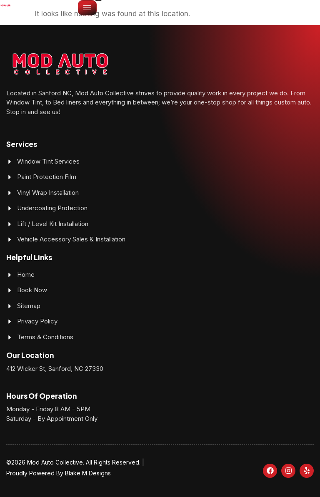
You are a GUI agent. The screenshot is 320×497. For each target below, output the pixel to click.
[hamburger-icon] (87, 7)
